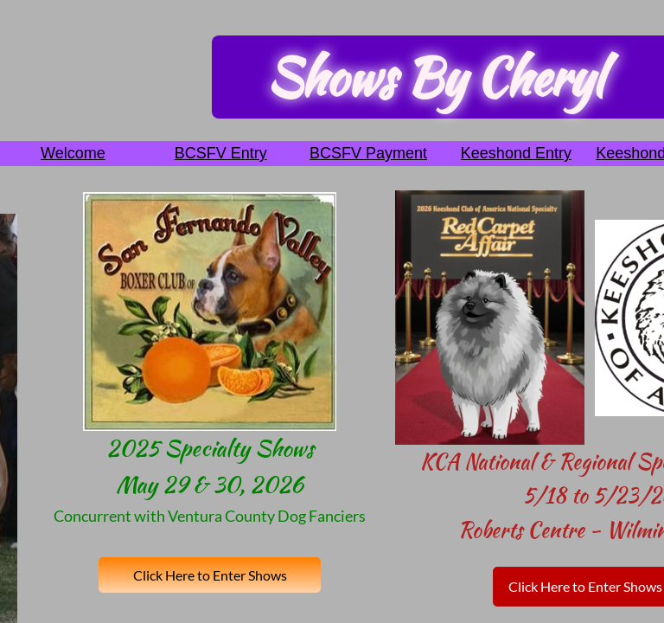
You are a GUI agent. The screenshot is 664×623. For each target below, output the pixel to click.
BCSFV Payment (368, 153)
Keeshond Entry (516, 153)
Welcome (73, 153)
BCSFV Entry (221, 153)
